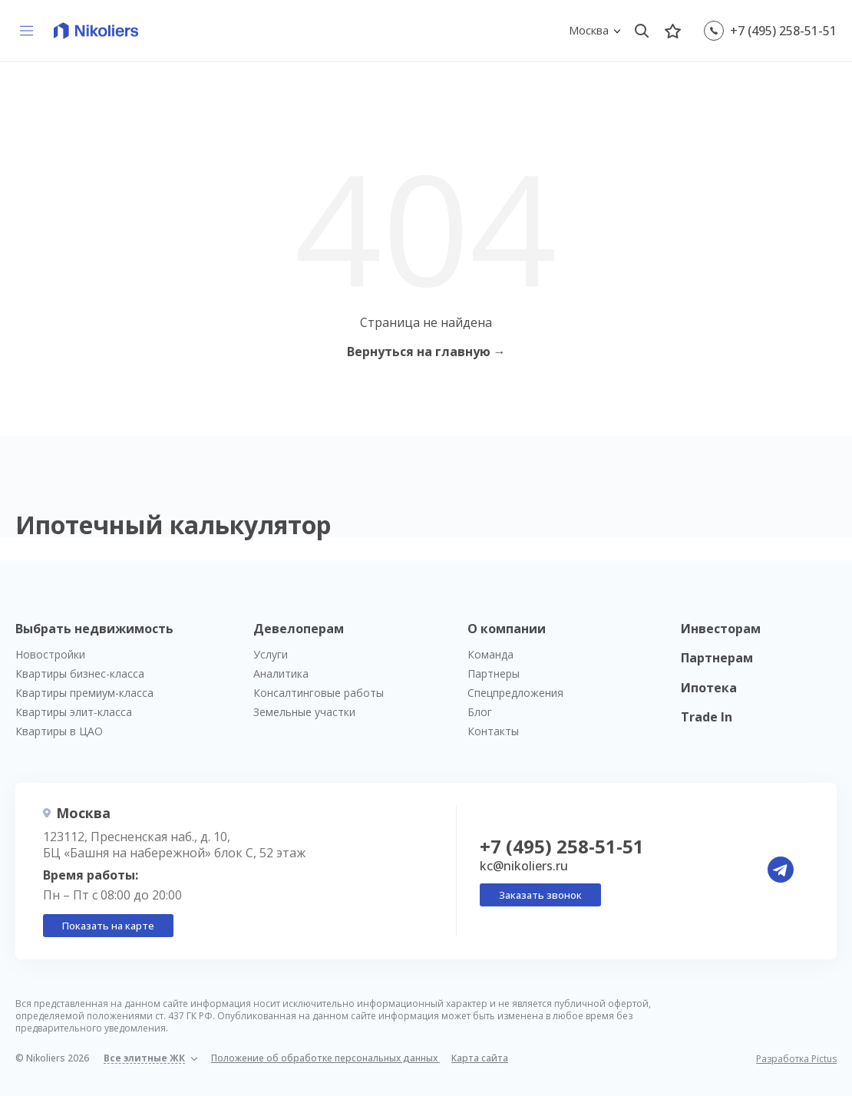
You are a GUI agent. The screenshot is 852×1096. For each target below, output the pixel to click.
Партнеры (493, 673)
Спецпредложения (515, 692)
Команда (490, 654)
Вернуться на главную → (426, 351)
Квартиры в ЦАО (59, 731)
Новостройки (50, 654)
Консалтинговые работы (318, 692)
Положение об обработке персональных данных (325, 1058)
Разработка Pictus (796, 1059)
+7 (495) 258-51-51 (783, 31)
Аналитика (281, 673)
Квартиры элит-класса (73, 712)
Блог (479, 712)
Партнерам (717, 657)
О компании (506, 628)
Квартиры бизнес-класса (79, 673)
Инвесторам (721, 628)
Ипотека (709, 687)
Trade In (706, 716)
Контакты (493, 731)
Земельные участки (304, 712)
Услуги (270, 654)
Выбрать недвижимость (94, 628)
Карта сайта (479, 1058)
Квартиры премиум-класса (84, 692)
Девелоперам (298, 628)
